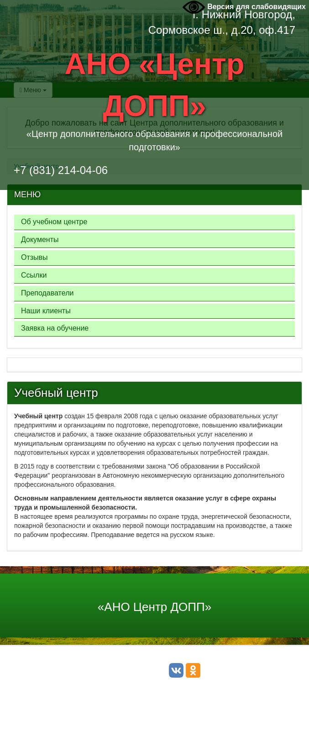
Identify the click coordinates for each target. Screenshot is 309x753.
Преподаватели (47, 293)
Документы (39, 239)
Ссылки (34, 275)
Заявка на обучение (55, 328)
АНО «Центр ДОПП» (155, 85)
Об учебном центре (54, 222)
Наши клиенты (46, 311)
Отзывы (34, 257)
